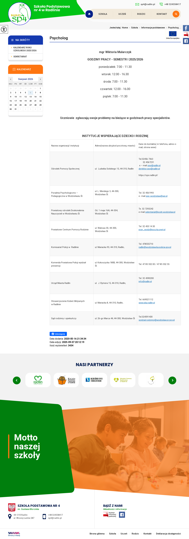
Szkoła (102, 14)
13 (31, 97)
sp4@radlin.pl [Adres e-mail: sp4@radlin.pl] (55, 518)
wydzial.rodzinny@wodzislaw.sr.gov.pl (157, 320)
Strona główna (89, 14)
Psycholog (59, 38)
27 (31, 105)
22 (40, 101)
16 (11, 101)
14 (35, 97)
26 (26, 105)
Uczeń (122, 14)
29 (40, 105)
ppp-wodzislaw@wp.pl (156, 196)
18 (20, 101)
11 (20, 97)
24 (16, 105)
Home (125, 28)
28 (35, 105)
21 (35, 101)
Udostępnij (58, 334)
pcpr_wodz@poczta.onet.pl (152, 229)
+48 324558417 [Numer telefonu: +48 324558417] (55, 515)
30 (11, 109)
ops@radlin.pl (154, 165)
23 (11, 105)
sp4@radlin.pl (145, 4)
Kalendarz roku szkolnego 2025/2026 (24, 49)
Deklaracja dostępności (168, 534)
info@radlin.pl (145, 281)
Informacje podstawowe (151, 28)
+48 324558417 (170, 4)
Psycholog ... (173, 28)
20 (31, 101)
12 (26, 97)
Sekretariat (20, 56)
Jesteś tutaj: (115, 28)
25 (20, 105)
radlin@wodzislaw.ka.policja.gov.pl (155, 247)
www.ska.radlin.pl (147, 302)
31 (16, 109)
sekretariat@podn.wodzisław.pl (160, 212)
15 (40, 97)
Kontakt (162, 14)
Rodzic (141, 14)
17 (16, 101)
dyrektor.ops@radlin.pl (149, 168)
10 (16, 97)
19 (26, 101)
